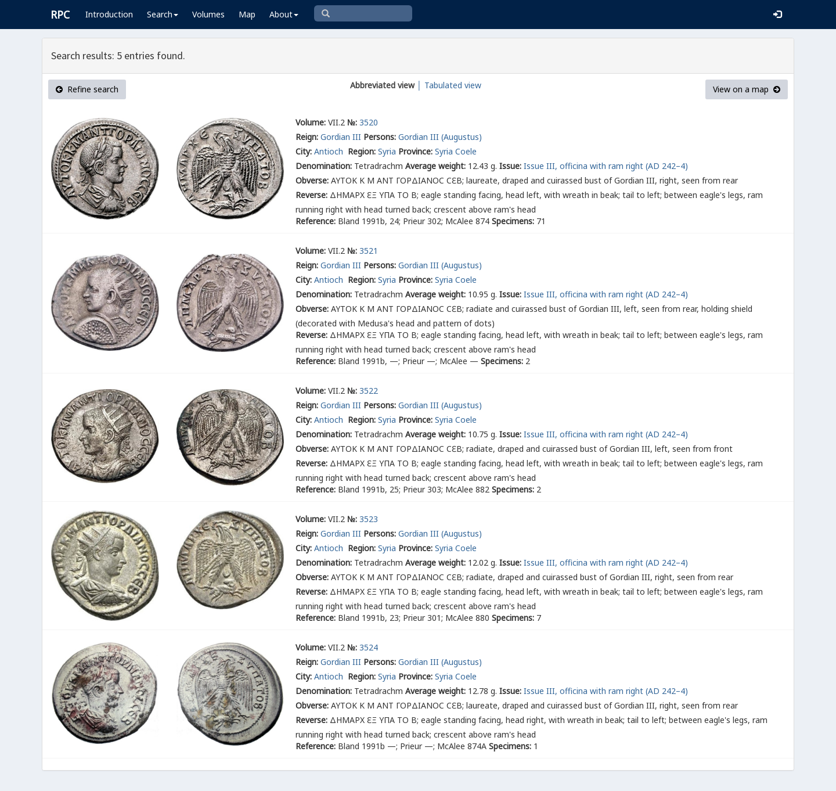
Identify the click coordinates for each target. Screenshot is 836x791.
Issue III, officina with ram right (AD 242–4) (606, 165)
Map (247, 14)
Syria (387, 151)
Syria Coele (456, 151)
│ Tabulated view (448, 85)
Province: (415, 151)
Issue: (510, 165)
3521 (368, 250)
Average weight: (435, 165)
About (283, 14)
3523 (368, 518)
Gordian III (340, 136)
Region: (362, 151)
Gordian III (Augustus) (440, 136)
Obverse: (312, 180)
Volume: (311, 122)
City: (304, 151)
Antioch (329, 151)
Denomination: (324, 165)
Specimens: (513, 220)
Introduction (109, 14)
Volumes (208, 14)
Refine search (87, 89)
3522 (368, 390)
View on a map (746, 89)
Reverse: (311, 194)
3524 (368, 647)
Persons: (379, 136)
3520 (368, 122)
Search (162, 14)
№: (352, 122)
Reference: (316, 220)
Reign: (307, 136)
